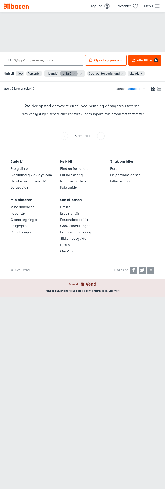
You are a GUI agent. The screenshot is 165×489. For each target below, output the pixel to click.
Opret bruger (21, 232)
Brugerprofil (20, 226)
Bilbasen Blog (120, 181)
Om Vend (67, 251)
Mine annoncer (22, 207)
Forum (115, 168)
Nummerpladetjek (74, 181)
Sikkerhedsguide (73, 238)
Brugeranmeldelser (125, 175)
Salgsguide (19, 187)
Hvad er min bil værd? (28, 181)
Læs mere (114, 291)
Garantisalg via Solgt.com (31, 175)
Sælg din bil (20, 168)
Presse (65, 207)
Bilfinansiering (71, 175)
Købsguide (68, 187)
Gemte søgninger (24, 219)
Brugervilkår (70, 213)
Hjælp (65, 245)
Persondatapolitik (74, 219)
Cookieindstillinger (75, 226)
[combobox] (43, 60)
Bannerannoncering (75, 232)
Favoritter (18, 213)
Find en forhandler (75, 168)
